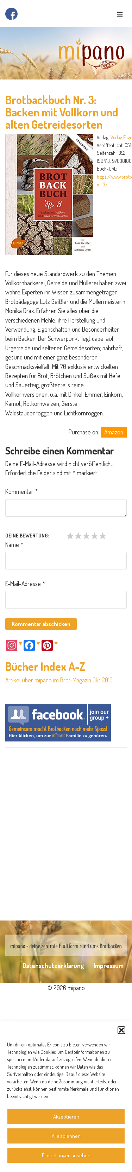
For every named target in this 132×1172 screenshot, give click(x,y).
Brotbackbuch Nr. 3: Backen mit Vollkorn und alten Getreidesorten (61, 112)
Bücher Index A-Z (45, 666)
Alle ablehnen (66, 1136)
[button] (121, 1030)
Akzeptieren (66, 1116)
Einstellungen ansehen (66, 1155)
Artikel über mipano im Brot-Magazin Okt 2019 (59, 680)
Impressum (109, 965)
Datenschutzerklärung (53, 965)
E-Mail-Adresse (25, 583)
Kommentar (21, 491)
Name (14, 544)
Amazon (113, 432)
